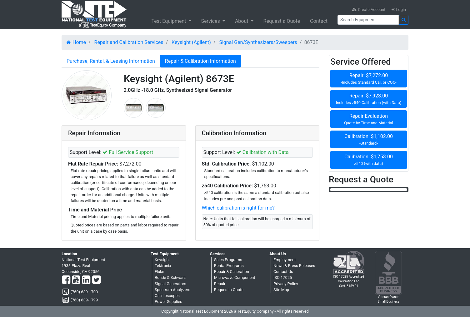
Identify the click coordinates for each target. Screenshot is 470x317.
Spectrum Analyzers (172, 289)
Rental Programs (229, 265)
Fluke (159, 271)
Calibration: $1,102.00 (368, 139)
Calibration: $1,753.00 (368, 160)
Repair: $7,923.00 (368, 99)
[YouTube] (76, 280)
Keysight (162, 259)
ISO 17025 (282, 277)
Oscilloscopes (167, 295)
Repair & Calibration (231, 271)
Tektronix (163, 265)
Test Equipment (169, 21)
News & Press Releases (294, 265)
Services (211, 21)
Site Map (281, 289)
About (242, 21)
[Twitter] (96, 280)
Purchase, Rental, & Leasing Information (111, 61)
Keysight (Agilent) (191, 42)
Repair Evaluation (368, 119)
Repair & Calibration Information (200, 61)
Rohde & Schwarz (170, 277)
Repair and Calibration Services (128, 42)
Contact (319, 21)
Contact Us (283, 271)
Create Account (368, 9)
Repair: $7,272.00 (368, 78)
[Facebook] (66, 280)
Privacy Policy (285, 283)
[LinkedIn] (86, 280)
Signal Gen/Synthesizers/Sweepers (258, 42)
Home (76, 42)
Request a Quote (281, 21)
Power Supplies (168, 301)
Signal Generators (170, 283)
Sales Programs (228, 259)
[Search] (368, 20)
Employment (284, 259)
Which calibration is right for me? (238, 208)
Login (399, 9)
